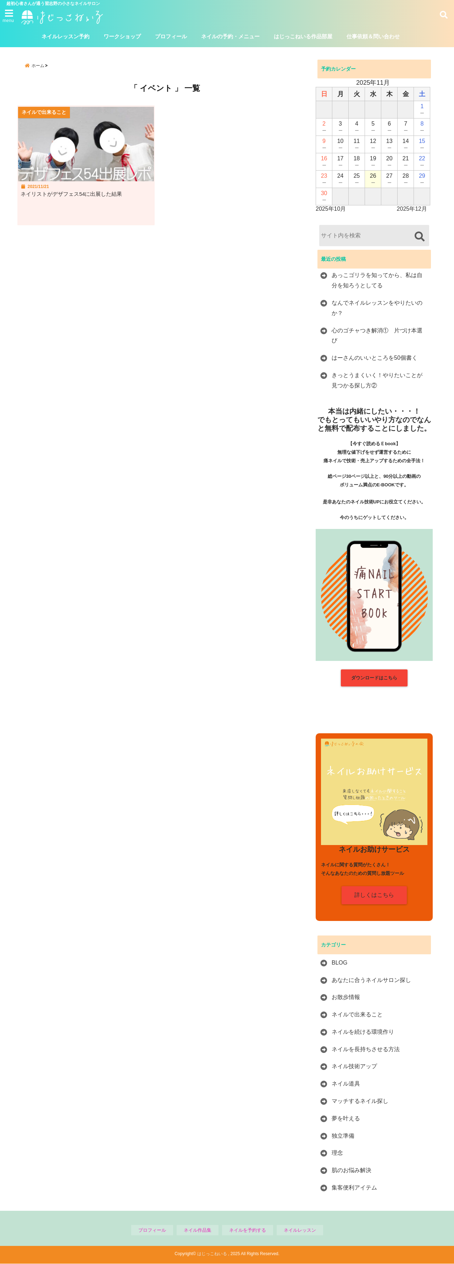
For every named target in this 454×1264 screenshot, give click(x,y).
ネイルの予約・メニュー (230, 37)
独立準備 (343, 1136)
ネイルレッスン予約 (65, 37)
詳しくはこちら (374, 895)
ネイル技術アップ (354, 1067)
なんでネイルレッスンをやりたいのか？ (377, 308)
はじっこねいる (212, 1254)
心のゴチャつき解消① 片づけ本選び (377, 335)
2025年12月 (412, 209)
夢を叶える (346, 1118)
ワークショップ (122, 37)
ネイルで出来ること (357, 1015)
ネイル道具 (346, 1084)
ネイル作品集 (197, 1230)
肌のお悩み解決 (351, 1171)
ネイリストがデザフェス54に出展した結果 (78, 198)
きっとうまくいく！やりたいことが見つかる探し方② (377, 380)
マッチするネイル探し (360, 1101)
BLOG (339, 963)
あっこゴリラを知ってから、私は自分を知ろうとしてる (377, 280)
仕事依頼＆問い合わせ (373, 37)
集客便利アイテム (354, 1188)
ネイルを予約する (247, 1230)
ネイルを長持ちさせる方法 (366, 1049)
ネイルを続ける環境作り (363, 1032)
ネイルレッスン (300, 1230)
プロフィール (171, 37)
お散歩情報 (346, 997)
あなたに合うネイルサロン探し (371, 980)
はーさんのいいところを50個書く (374, 358)
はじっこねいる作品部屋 (303, 37)
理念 (337, 1153)
